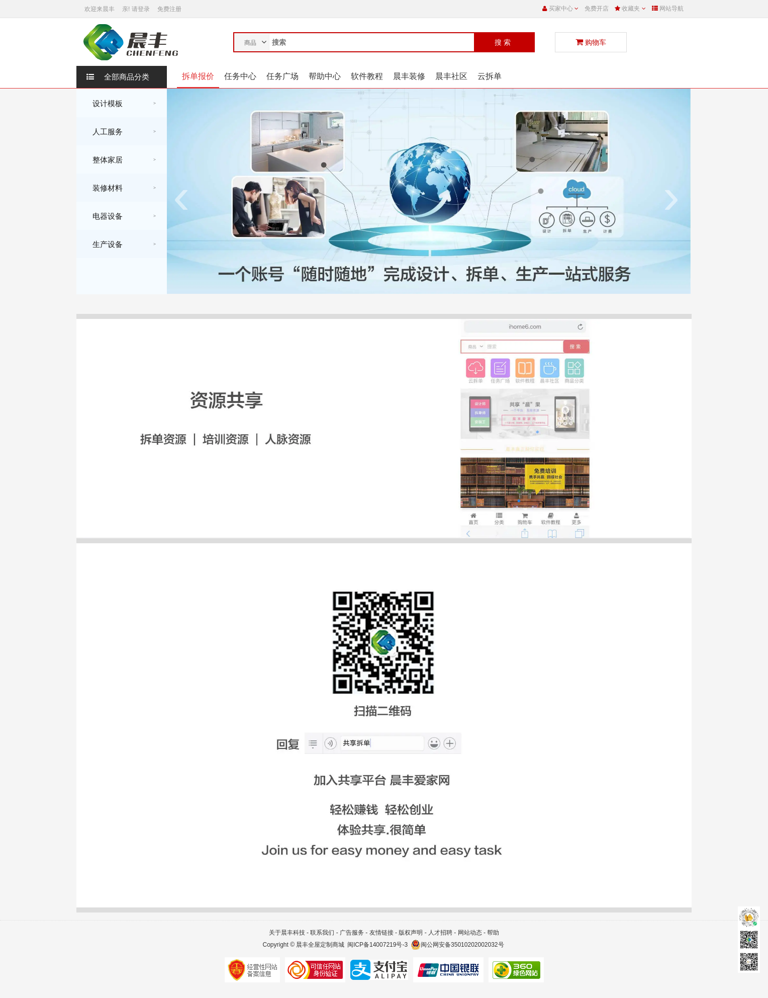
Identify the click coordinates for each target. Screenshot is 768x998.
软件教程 (367, 76)
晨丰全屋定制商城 (320, 944)
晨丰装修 (409, 76)
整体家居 (107, 159)
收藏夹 (631, 8)
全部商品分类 (117, 77)
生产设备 (107, 244)
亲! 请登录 (136, 9)
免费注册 (169, 9)
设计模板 (107, 103)
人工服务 (107, 131)
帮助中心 (325, 76)
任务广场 (282, 76)
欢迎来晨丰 (99, 9)
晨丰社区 (451, 76)
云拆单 (489, 76)
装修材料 (107, 188)
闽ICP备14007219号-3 (377, 944)
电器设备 (107, 216)
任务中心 (240, 76)
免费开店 (597, 8)
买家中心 (558, 8)
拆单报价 (198, 76)
